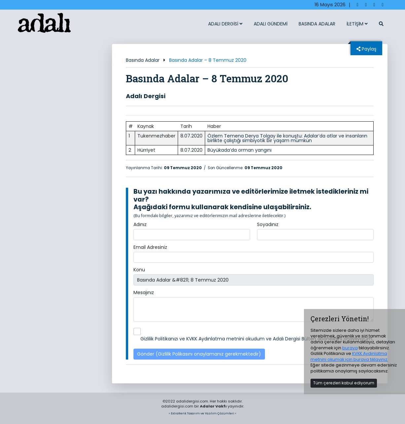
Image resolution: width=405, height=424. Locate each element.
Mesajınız (143, 292)
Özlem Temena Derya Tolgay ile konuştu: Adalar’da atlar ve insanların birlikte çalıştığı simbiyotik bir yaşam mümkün (287, 138)
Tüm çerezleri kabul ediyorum (343, 383)
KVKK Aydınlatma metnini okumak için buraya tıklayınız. (349, 356)
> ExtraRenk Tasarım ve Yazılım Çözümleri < (202, 413)
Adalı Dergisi (146, 96)
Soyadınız (267, 224)
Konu (139, 269)
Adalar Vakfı (213, 406)
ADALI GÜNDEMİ (270, 23)
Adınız (140, 224)
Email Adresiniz (150, 247)
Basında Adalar (143, 60)
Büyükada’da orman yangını (239, 150)
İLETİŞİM (357, 23)
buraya (350, 348)
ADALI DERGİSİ (225, 23)
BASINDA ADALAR (317, 23)
